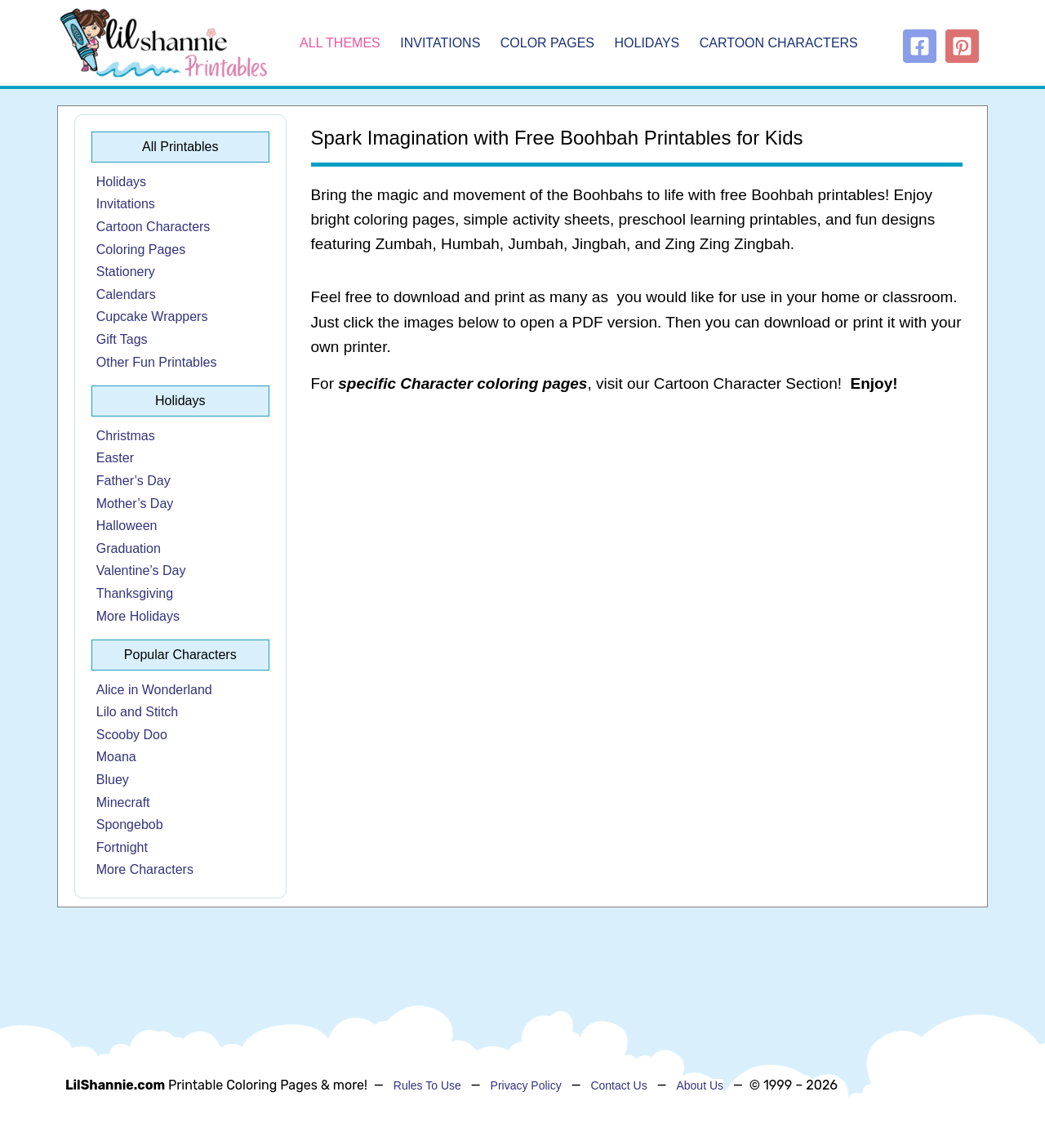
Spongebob (129, 824)
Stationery (125, 272)
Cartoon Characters (779, 43)
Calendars (126, 294)
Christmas (125, 436)
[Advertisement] (637, 539)
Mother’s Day (135, 503)
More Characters (144, 869)
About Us (699, 1085)
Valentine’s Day (141, 570)
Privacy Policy (526, 1085)
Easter (115, 458)
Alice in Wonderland (154, 690)
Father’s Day (133, 481)
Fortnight (122, 847)
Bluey (112, 780)
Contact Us (618, 1085)
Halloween (127, 526)
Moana (116, 757)
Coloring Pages (140, 249)
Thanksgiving (134, 593)
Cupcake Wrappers (152, 316)
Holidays (647, 43)
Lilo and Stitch (137, 712)
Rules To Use (427, 1085)
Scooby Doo (131, 735)
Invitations (440, 43)
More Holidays (138, 616)
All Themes (340, 43)
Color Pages (547, 43)
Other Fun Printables (156, 362)
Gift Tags (122, 339)
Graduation (128, 548)
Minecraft (123, 802)
